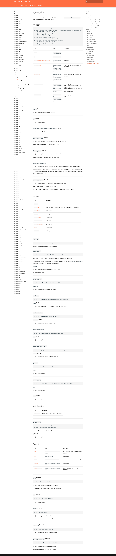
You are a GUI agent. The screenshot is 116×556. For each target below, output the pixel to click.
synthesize (36, 207)
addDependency (37, 217)
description (37, 74)
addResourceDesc (38, 220)
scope (35, 52)
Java (29, 5)
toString (36, 204)
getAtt (35, 227)
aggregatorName (37, 65)
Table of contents (90, 11)
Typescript (40, 5)
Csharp (22, 5)
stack (35, 459)
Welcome (16, 5)
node (35, 451)
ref (35, 456)
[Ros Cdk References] (14, 1)
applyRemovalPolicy (38, 224)
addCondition (37, 210)
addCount (36, 214)
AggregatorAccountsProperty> (57, 90)
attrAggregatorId (38, 468)
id (34, 57)
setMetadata (36, 230)
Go (26, 5)
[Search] (94, 1)
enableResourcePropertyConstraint (42, 60)
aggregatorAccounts (38, 84)
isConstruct (36, 413)
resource (36, 463)
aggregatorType (37, 94)
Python (34, 5)
